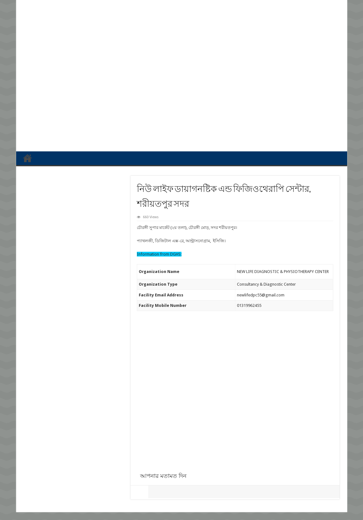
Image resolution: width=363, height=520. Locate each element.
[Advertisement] (181, 97)
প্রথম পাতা (27, 158)
